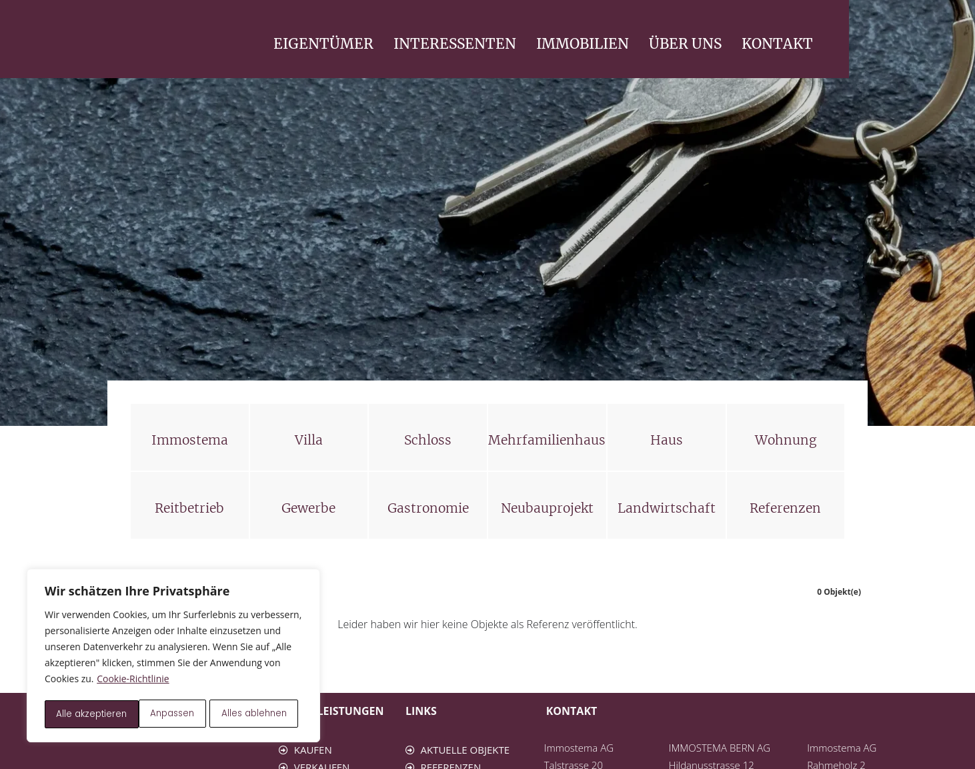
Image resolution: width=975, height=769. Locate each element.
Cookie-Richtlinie (133, 681)
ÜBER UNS (811, 44)
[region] (173, 656)
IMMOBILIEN (708, 44)
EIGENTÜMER (449, 44)
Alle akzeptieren (256, 714)
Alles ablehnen (160, 714)
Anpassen (78, 714)
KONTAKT (903, 44)
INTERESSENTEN (581, 44)
